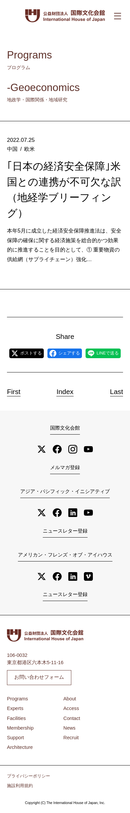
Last (116, 391)
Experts (15, 708)
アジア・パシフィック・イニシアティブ (65, 491)
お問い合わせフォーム (39, 677)
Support (15, 737)
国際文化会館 (65, 428)
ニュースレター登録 (65, 531)
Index (64, 391)
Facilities (16, 718)
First (14, 391)
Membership (20, 728)
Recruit (71, 737)
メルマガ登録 (65, 467)
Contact (71, 718)
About (69, 698)
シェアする (64, 353)
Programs (17, 698)
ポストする (26, 353)
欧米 (29, 149)
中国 (12, 149)
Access (71, 708)
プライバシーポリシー (28, 775)
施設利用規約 (20, 785)
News (69, 728)
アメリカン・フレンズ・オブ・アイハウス (65, 555)
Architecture (20, 747)
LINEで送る (103, 353)
